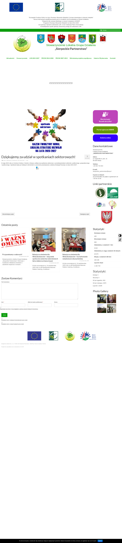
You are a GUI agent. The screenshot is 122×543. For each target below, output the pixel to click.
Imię (2, 302)
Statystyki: (99, 271)
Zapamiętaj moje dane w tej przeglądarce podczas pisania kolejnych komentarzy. (19, 309)
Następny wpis (84, 214)
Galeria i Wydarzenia (101, 58)
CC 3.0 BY (22, 346)
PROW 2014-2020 (47, 58)
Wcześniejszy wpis (8, 214)
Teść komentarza (5, 282)
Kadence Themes (42, 343)
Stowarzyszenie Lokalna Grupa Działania (71, 47)
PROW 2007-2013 (62, 58)
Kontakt (113, 58)
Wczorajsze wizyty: (100, 239)
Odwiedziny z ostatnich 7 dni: (103, 245)
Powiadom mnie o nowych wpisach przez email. (12, 324)
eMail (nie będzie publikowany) (35, 302)
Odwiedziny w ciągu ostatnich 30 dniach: (107, 251)
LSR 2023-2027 (34, 58)
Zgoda (100, 541)
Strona (55, 302)
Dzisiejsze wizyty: (100, 233)
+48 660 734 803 (98, 166)
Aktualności (10, 58)
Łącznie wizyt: (98, 262)
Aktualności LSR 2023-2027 (18, 160)
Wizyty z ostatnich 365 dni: (103, 257)
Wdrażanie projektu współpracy (81, 58)
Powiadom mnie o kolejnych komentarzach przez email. (14, 320)
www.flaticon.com (10, 346)
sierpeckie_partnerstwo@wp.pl (102, 171)
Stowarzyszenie (22, 58)
